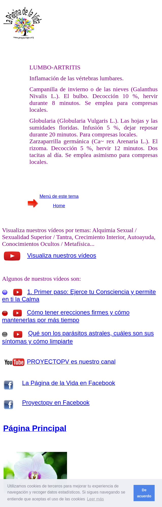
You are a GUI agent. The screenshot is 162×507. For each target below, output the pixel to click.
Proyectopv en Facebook (56, 402)
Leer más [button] (95, 499)
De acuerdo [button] (144, 493)
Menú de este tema (58, 196)
